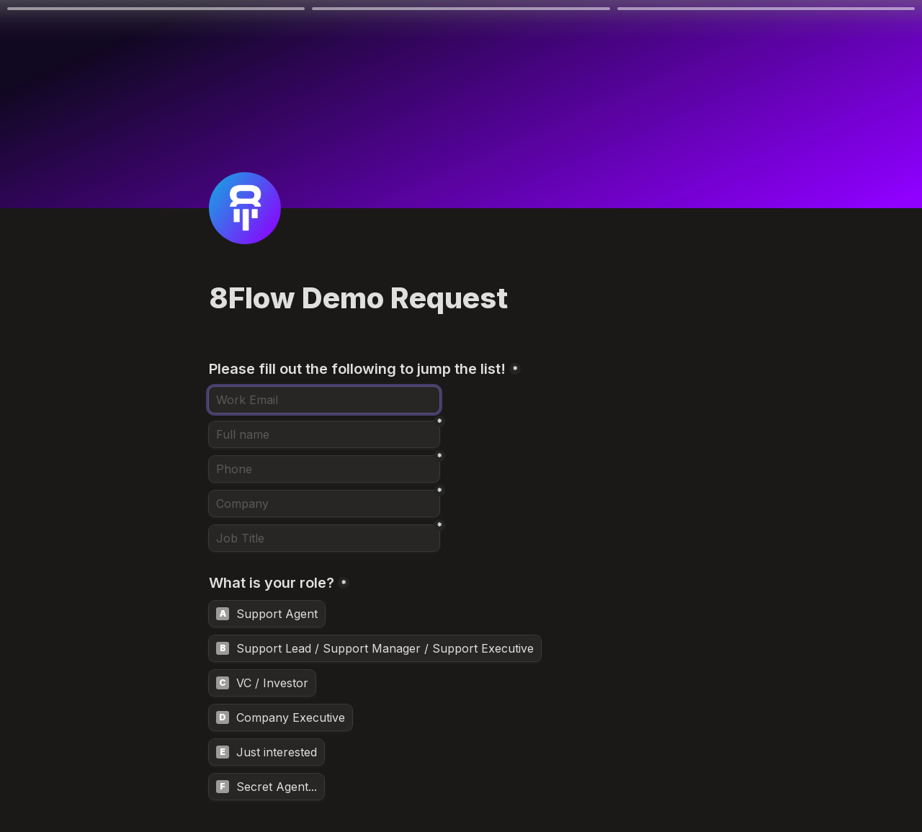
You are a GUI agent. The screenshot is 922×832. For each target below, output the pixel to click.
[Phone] (324, 469)
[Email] (324, 400)
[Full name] (324, 434)
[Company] (324, 503)
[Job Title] (324, 538)
